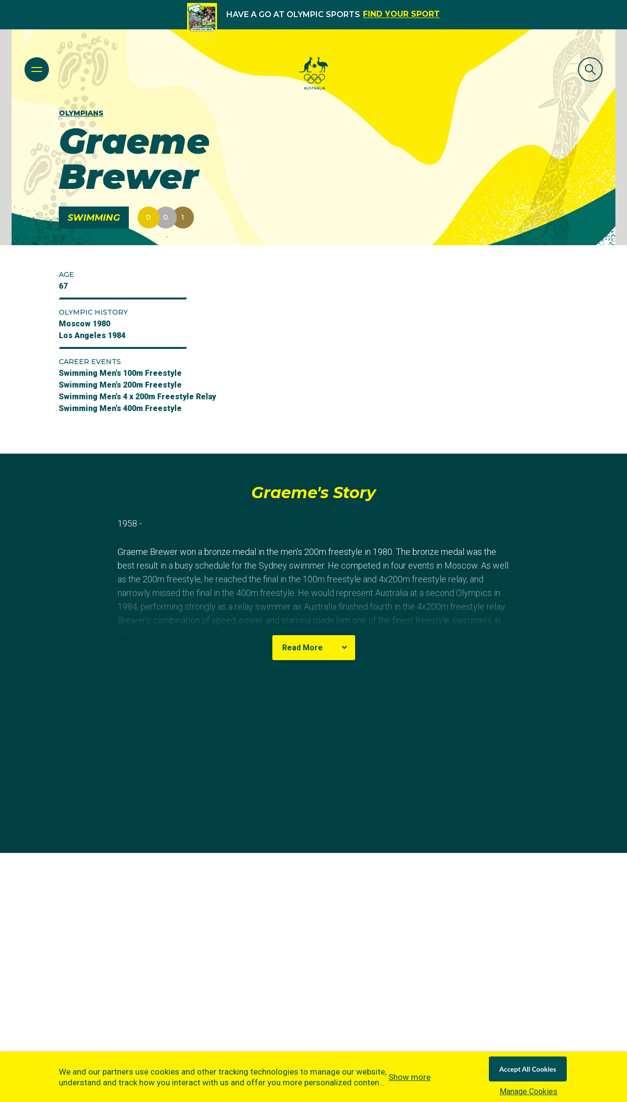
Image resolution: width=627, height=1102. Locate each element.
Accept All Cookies (527, 1069)
